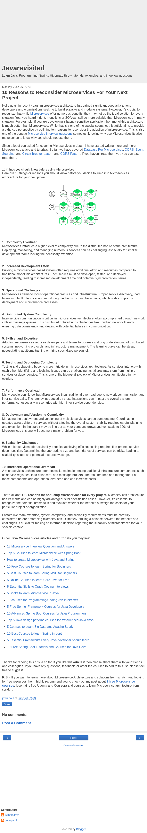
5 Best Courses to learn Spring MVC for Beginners (42, 573)
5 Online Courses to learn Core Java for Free (38, 580)
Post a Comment (16, 723)
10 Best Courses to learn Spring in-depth (35, 633)
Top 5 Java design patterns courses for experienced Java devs (50, 620)
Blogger (81, 829)
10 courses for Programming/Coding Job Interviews (42, 600)
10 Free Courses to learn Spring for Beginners (39, 566)
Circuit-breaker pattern (37, 153)
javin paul (11, 820)
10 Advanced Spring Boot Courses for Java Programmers (46, 613)
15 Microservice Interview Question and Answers (40, 546)
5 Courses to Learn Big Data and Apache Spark (40, 626)
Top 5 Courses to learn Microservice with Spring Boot (43, 553)
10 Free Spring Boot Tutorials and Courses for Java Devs (46, 647)
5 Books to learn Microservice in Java (33, 593)
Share (7, 704)
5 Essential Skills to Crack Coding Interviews (38, 586)
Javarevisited (23, 68)
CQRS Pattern (70, 153)
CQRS (129, 149)
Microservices (40, 113)
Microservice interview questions (50, 133)
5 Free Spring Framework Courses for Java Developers (46, 606)
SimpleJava (12, 814)
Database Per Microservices (103, 149)
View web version (74, 745)
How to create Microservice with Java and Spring (41, 559)
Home (73, 738)
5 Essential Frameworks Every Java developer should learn (48, 640)
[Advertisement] (73, 33)
